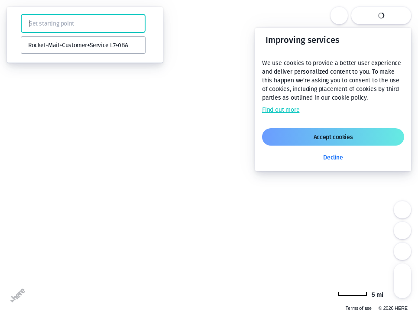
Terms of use (359, 308)
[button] (18, 23)
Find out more (280, 110)
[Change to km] (360, 293)
